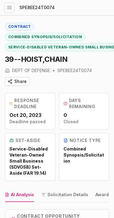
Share (17, 81)
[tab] (19, 195)
